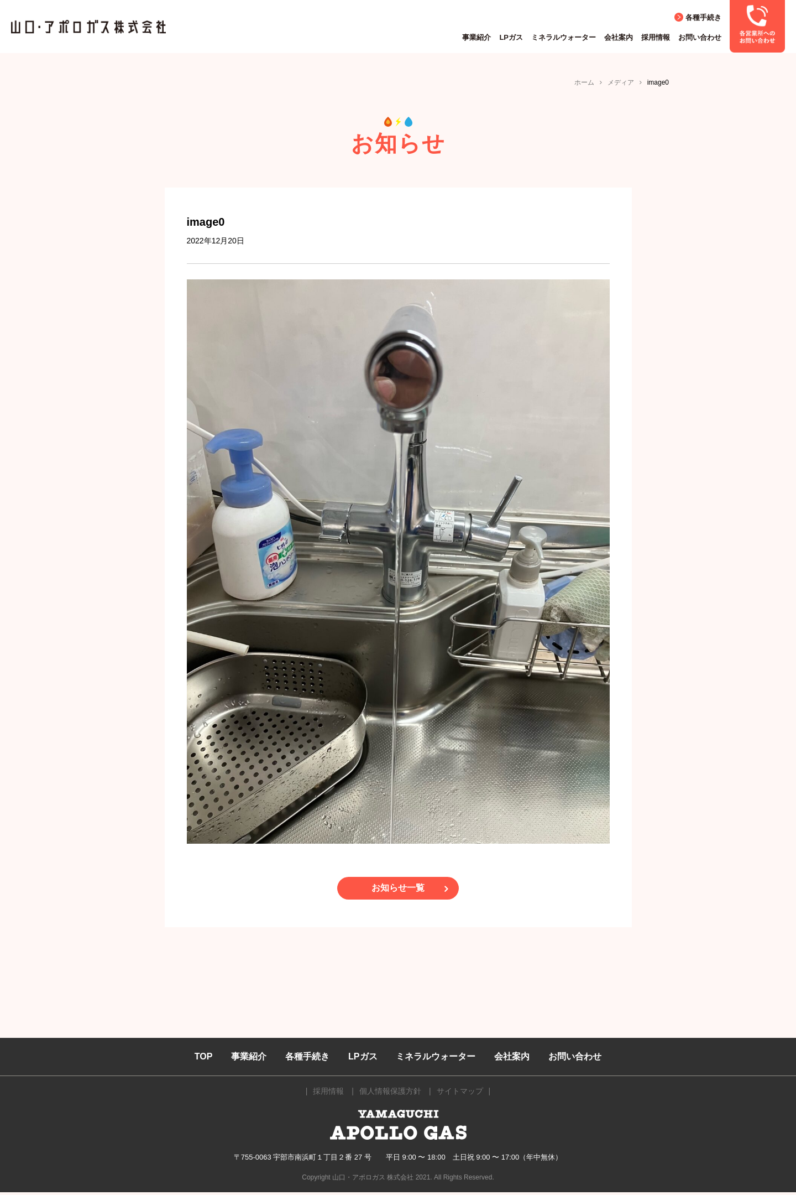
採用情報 (655, 37)
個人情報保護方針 (390, 1094)
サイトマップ (460, 1094)
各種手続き (703, 17)
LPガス (511, 37)
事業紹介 (476, 37)
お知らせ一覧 (398, 889)
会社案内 (618, 37)
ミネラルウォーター (563, 37)
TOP (204, 1059)
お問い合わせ (699, 37)
